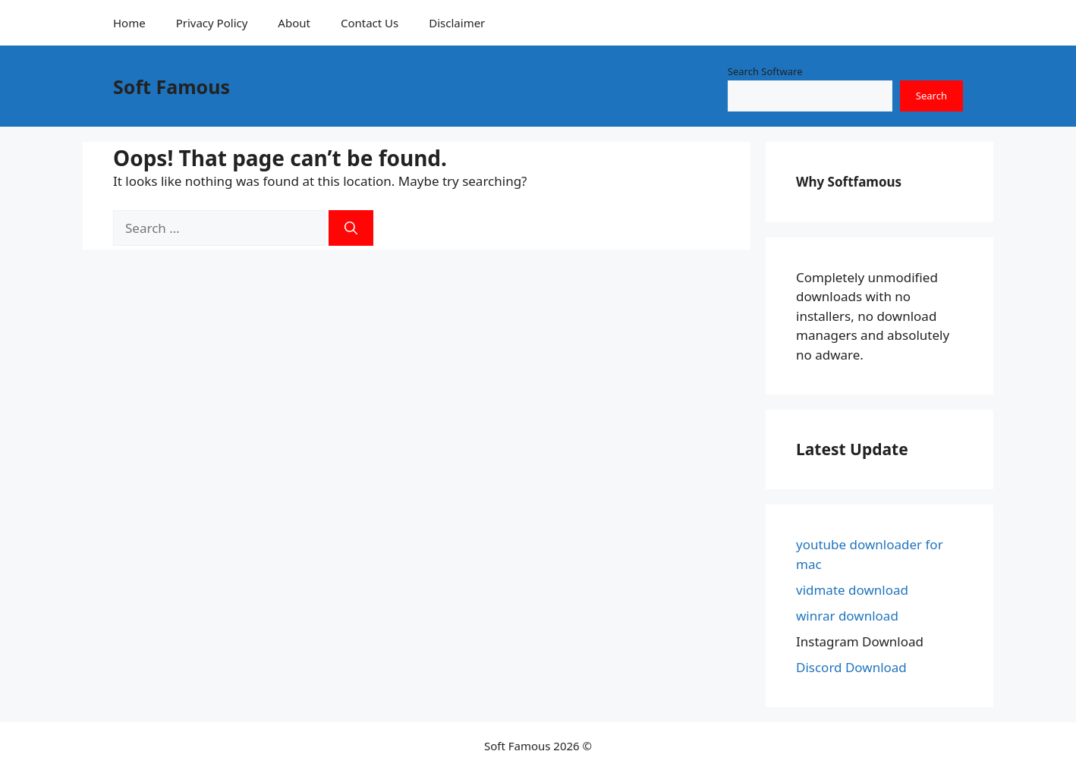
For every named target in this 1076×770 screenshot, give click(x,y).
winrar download (847, 615)
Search (931, 95)
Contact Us (369, 22)
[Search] (351, 228)
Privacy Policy (212, 22)
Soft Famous (171, 86)
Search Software (765, 71)
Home (129, 22)
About (294, 22)
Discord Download (851, 667)
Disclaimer (457, 22)
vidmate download (852, 590)
